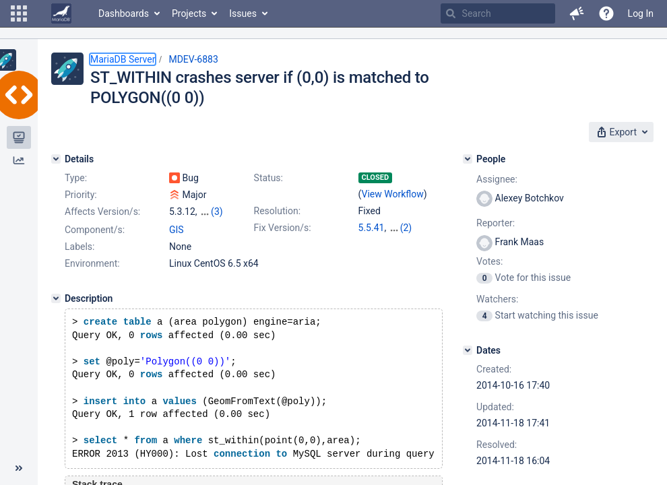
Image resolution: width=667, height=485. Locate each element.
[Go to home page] (61, 13)
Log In (641, 13)
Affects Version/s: (102, 211)
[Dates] (467, 350)
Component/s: (95, 229)
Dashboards (123, 13)
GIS (176, 229)
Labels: (79, 246)
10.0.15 (404, 227)
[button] (19, 13)
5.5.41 (371, 227)
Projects (189, 13)
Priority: (81, 194)
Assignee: (496, 179)
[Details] (56, 159)
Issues (243, 13)
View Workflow (393, 194)
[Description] (56, 298)
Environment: (92, 263)
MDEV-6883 (193, 59)
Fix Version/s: (282, 227)
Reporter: (495, 223)
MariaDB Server (122, 59)
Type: (76, 177)
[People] (467, 159)
